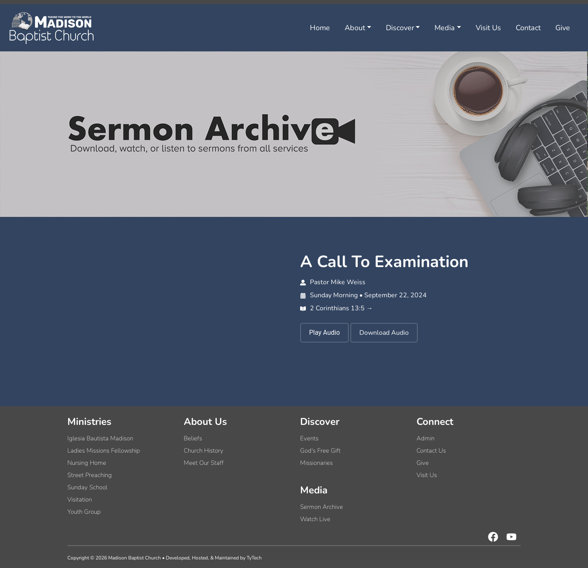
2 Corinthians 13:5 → (336, 308)
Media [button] (444, 28)
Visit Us (488, 28)
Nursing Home (86, 463)
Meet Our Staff (204, 463)
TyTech (254, 558)
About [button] (355, 28)
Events (309, 438)
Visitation (79, 499)
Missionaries (316, 463)
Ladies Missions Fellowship (103, 450)
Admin (425, 438)
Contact (528, 28)
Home (320, 28)
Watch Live (315, 519)
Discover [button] (400, 28)
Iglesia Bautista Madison (100, 438)
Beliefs (193, 438)
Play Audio (324, 332)
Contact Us (431, 450)
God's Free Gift (320, 450)
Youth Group (84, 512)
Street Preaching (89, 475)
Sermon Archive (321, 507)
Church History (203, 450)
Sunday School (87, 487)
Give (562, 28)
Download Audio (384, 332)
